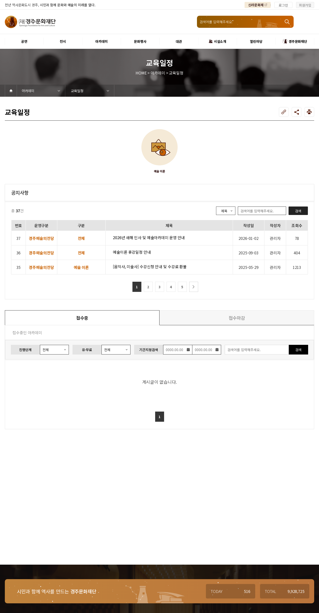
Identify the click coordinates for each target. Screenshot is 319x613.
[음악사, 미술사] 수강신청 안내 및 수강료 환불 (150, 266)
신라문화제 (256, 4)
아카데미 (28, 90)
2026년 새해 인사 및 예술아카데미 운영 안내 (149, 237)
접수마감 (237, 318)
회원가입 (305, 5)
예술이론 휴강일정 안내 (132, 252)
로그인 (283, 5)
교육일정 (77, 90)
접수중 (82, 318)
